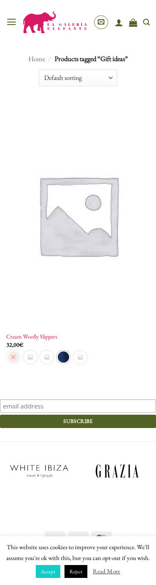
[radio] (30, 357)
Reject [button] (75, 571)
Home (36, 58)
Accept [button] (48, 571)
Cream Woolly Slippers (31, 336)
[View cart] (133, 22)
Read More (106, 571)
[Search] (146, 22)
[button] (11, 22)
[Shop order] (78, 78)
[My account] (119, 22)
